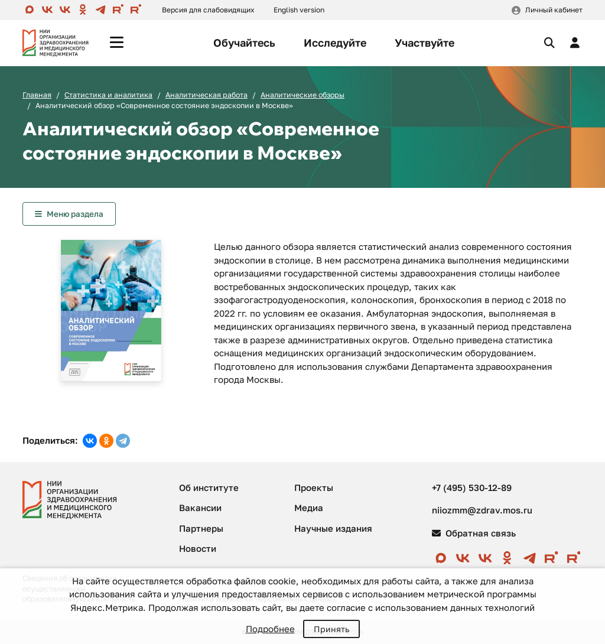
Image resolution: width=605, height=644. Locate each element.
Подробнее (270, 628)
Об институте (209, 487)
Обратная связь (474, 533)
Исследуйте (335, 42)
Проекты (313, 487)
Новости (197, 548)
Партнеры (201, 528)
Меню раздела (75, 214)
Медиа (308, 507)
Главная (36, 94)
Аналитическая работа (206, 94)
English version (299, 9)
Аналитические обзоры (302, 94)
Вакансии (200, 507)
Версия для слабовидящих (208, 9)
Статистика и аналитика (108, 94)
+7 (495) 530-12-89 (472, 487)
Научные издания (333, 528)
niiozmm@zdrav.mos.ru (482, 510)
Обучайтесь (244, 42)
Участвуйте (424, 42)
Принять (331, 629)
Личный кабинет (554, 9)
